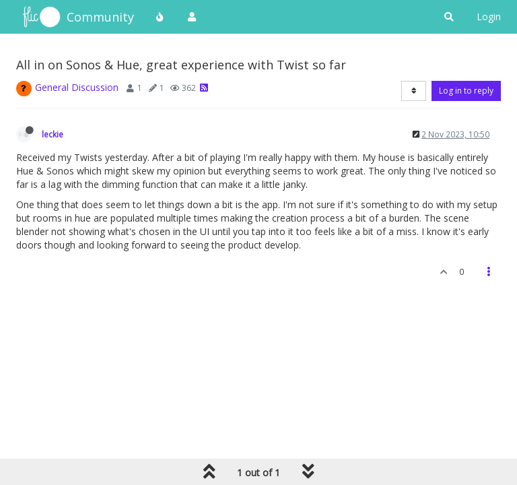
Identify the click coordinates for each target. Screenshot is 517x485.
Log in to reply (466, 90)
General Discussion (76, 87)
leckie (52, 134)
